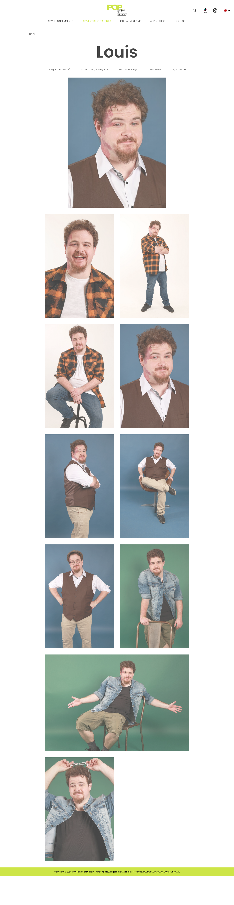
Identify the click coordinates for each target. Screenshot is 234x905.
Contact (180, 21)
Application (157, 21)
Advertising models (60, 21)
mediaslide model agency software (161, 872)
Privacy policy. (103, 872)
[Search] (182, 10)
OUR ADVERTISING (130, 21)
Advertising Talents (97, 21)
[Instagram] (215, 10)
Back (31, 34)
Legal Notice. (116, 872)
